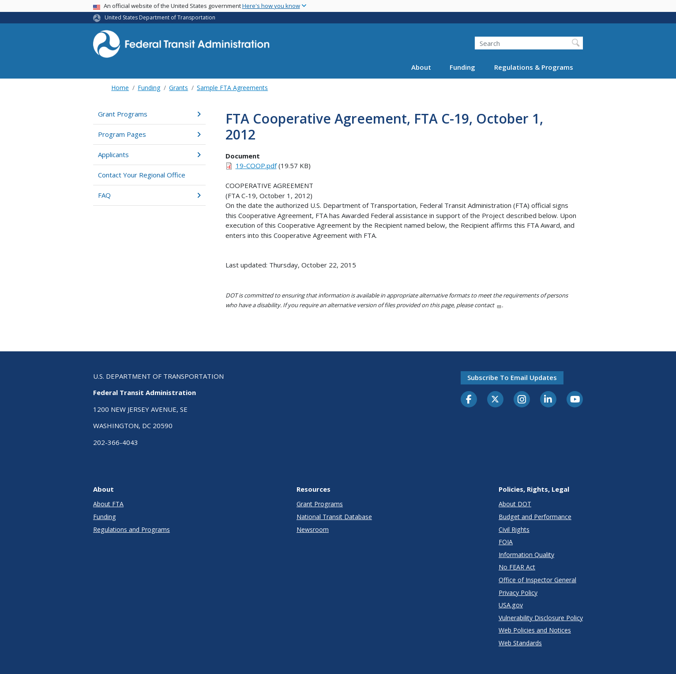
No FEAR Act (517, 567)
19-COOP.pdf (256, 165)
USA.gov (511, 605)
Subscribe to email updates (512, 377)
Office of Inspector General (537, 580)
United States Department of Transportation (160, 17)
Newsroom (313, 529)
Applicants (149, 154)
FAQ (149, 195)
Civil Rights (514, 529)
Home (120, 87)
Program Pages (149, 134)
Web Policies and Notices (535, 630)
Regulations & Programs (533, 67)
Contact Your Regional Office (141, 174)
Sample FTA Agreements (232, 87)
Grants (178, 87)
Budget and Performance (535, 516)
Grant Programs (149, 113)
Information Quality (526, 554)
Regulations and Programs (131, 529)
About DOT (515, 504)
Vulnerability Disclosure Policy (541, 618)
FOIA (506, 542)
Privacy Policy (518, 592)
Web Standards (520, 643)
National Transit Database (334, 516)
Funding (462, 67)
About (421, 67)
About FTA (108, 504)
